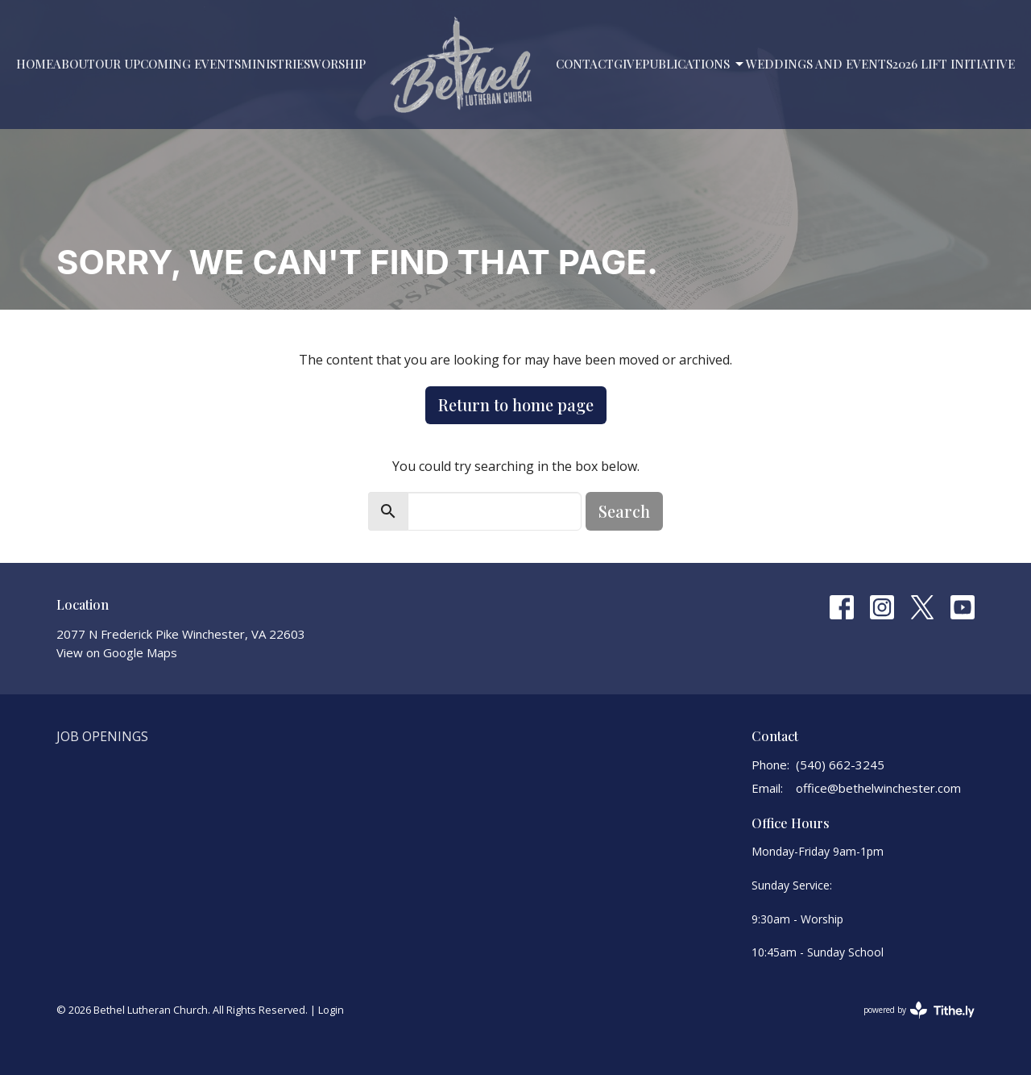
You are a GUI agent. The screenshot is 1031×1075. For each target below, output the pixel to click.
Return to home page (516, 404)
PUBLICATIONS (694, 64)
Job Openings (102, 736)
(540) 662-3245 (840, 764)
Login (331, 1009)
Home (34, 64)
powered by (919, 1010)
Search (624, 511)
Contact (585, 64)
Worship (338, 64)
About (74, 64)
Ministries (275, 64)
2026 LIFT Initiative (953, 64)
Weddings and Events (819, 64)
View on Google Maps (116, 652)
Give (628, 64)
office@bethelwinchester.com (878, 788)
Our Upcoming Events (168, 64)
